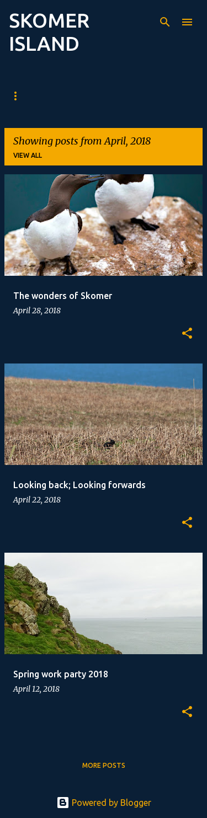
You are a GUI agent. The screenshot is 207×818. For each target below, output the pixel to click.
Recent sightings (118, 95)
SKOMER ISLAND (49, 32)
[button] (187, 334)
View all (27, 155)
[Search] (165, 22)
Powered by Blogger (103, 803)
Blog (24, 95)
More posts (103, 765)
